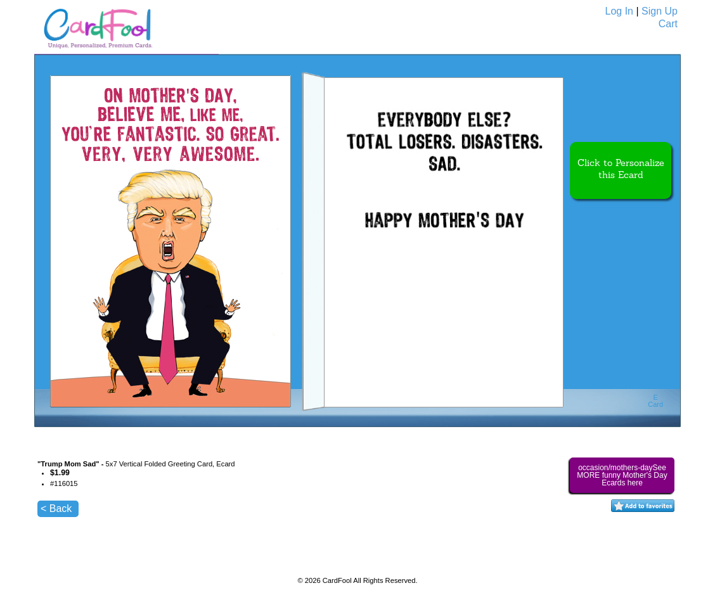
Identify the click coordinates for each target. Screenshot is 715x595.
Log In (619, 11)
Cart (668, 23)
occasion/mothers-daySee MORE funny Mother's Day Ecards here (622, 475)
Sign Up (659, 11)
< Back (56, 508)
